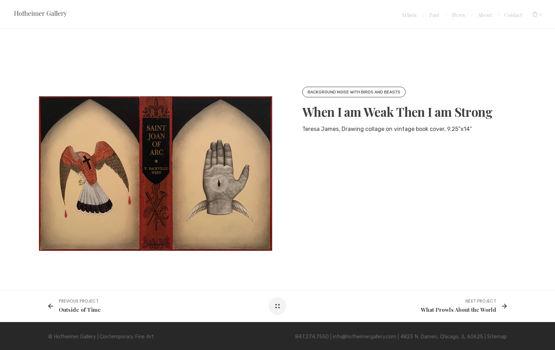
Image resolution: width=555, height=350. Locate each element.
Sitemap (497, 337)
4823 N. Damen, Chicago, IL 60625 (441, 337)
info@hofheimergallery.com (364, 337)
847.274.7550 (312, 337)
